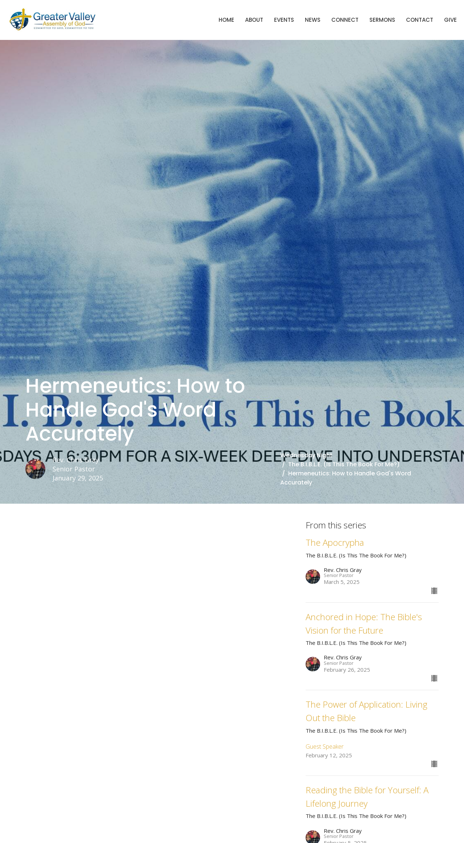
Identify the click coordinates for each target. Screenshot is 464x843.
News (312, 20)
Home (226, 20)
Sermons (382, 20)
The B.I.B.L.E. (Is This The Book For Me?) (344, 464)
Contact (419, 20)
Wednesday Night (306, 455)
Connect (345, 20)
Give (450, 20)
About (254, 20)
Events (284, 20)
